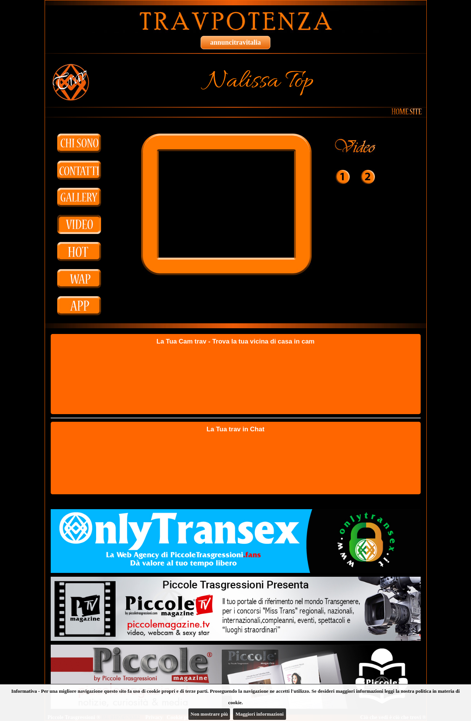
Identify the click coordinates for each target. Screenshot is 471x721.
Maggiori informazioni (259, 714)
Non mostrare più (209, 714)
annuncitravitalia (235, 42)
